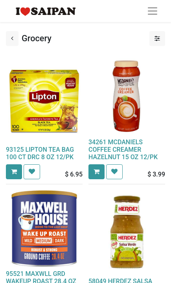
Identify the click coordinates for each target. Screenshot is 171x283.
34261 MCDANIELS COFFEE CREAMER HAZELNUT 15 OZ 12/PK (123, 149)
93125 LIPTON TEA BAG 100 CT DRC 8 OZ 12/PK (40, 153)
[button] (14, 171)
